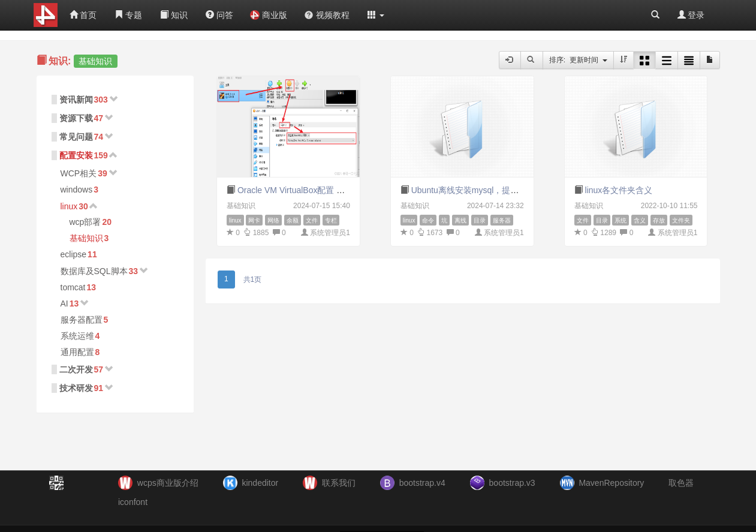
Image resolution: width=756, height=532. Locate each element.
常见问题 (76, 137)
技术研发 (76, 388)
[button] (376, 15)
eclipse (74, 254)
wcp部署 (85, 222)
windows (77, 189)
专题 (128, 15)
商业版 (268, 15)
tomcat (73, 287)
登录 (691, 15)
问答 (219, 15)
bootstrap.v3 (512, 483)
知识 (174, 15)
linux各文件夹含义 (619, 190)
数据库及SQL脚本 (94, 271)
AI (64, 303)
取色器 (681, 483)
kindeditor (260, 483)
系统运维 (77, 336)
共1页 (252, 279)
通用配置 (77, 352)
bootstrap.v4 (422, 483)
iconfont (132, 502)
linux (69, 206)
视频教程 (327, 15)
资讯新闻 (76, 99)
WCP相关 (79, 173)
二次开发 (76, 369)
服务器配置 (82, 319)
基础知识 (86, 238)
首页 (83, 15)
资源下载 (76, 118)
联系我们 (339, 483)
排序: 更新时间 (578, 60)
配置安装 (76, 155)
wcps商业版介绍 (167, 483)
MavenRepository (611, 483)
